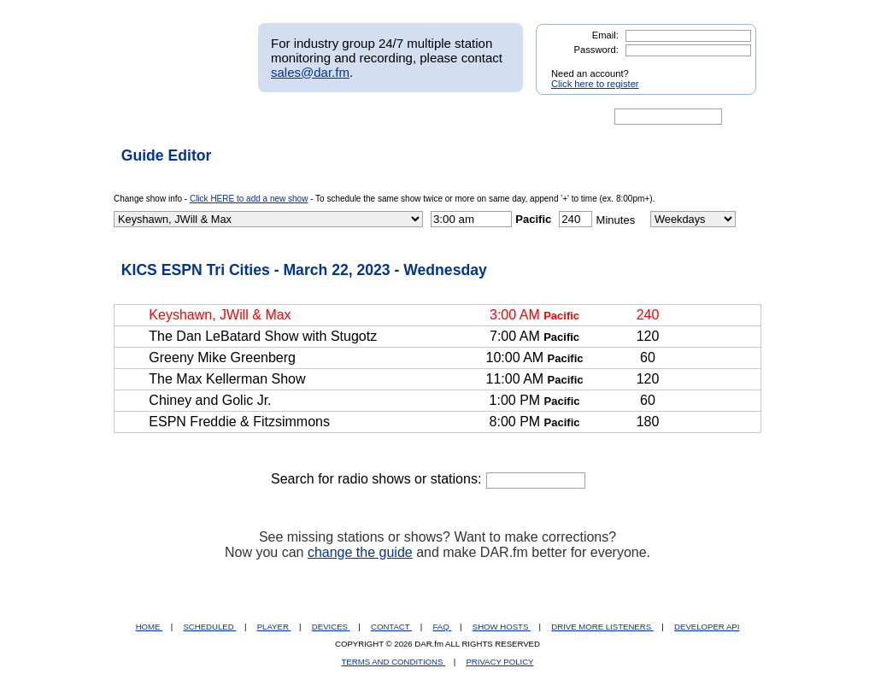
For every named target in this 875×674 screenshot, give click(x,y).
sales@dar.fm (310, 72)
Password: (596, 49)
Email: (605, 35)
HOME (149, 626)
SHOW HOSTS (502, 626)
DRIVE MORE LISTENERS (602, 626)
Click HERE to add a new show (249, 198)
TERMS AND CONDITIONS (394, 661)
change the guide (360, 552)
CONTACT (391, 626)
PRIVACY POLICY (499, 661)
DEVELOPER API (706, 626)
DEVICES (331, 626)
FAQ (442, 626)
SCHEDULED (209, 626)
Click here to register (595, 84)
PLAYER (274, 626)
